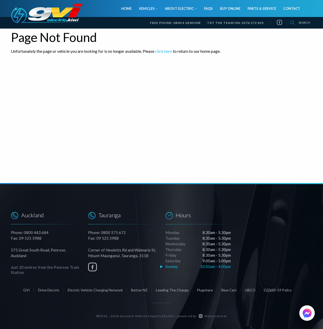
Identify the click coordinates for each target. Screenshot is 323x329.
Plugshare (205, 290)
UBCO (250, 290)
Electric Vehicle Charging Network (95, 290)
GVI (26, 290)
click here (163, 51)
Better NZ (139, 290)
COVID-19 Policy (278, 290)
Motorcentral (213, 316)
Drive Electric (49, 290)
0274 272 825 (253, 23)
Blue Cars (229, 290)
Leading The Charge (172, 290)
